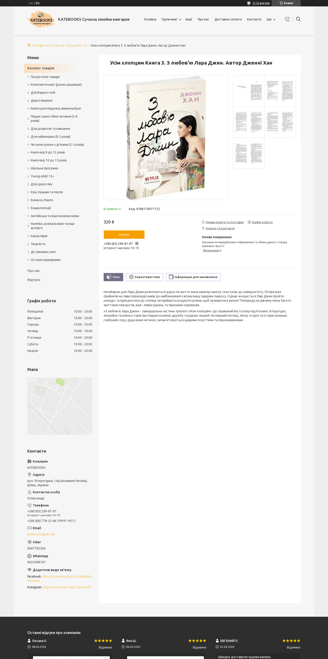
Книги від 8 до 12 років (48, 152)
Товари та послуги (47, 45)
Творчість (38, 244)
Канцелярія (39, 236)
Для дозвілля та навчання (50, 128)
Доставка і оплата (228, 19)
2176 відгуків (261, 3)
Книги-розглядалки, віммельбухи (56, 108)
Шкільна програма (44, 168)
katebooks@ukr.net (41, 534)
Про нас (203, 19)
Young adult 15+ (76, 45)
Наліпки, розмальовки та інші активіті (52, 226)
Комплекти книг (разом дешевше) (56, 84)
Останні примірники (46, 260)
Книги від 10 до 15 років (49, 160)
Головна (150, 19)
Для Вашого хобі (43, 92)
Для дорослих (41, 184)
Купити (124, 234)
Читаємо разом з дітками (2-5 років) (57, 144)
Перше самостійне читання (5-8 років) (54, 119)
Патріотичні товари (45, 77)
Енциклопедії (41, 208)
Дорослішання (41, 100)
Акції (188, 19)
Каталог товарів (40, 68)
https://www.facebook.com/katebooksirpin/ (59, 579)
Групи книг (169, 19)
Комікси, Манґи (42, 200)
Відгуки (33, 280)
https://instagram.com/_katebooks (67, 587)
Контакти (254, 19)
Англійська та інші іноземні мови (55, 216)
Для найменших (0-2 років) (50, 136)
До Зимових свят (43, 252)
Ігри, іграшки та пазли (47, 192)
